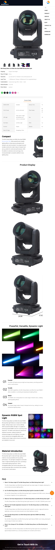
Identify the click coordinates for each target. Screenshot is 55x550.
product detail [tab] (27, 100)
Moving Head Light (6, 141)
